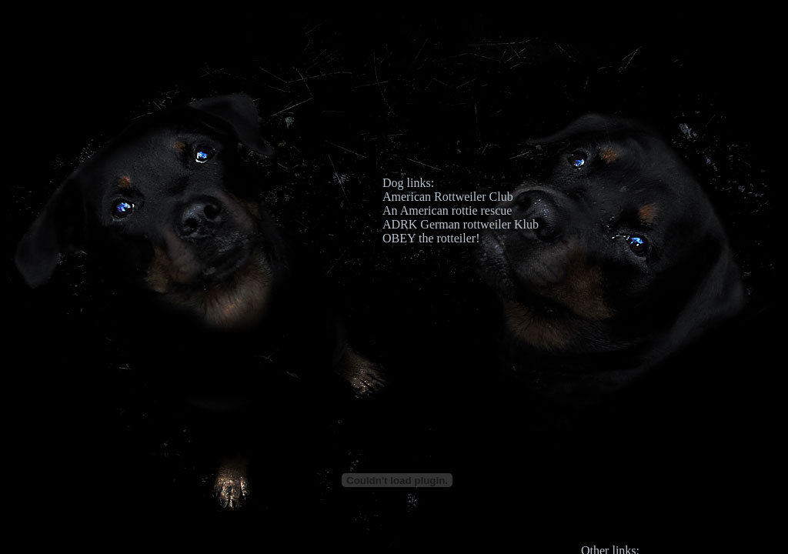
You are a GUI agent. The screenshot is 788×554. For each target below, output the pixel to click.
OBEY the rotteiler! (430, 238)
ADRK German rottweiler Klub (460, 224)
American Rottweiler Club (447, 196)
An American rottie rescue (447, 210)
